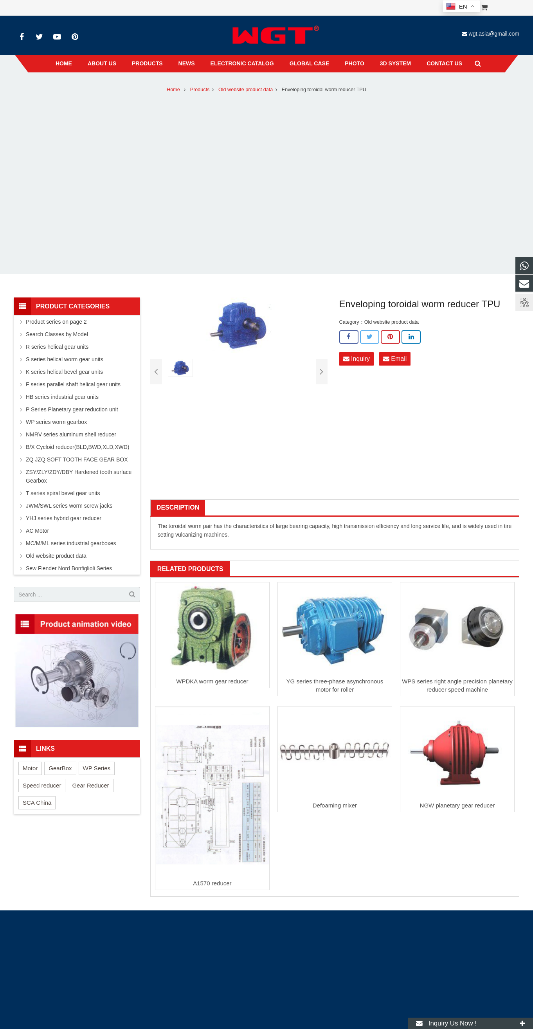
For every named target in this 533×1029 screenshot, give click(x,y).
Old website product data (245, 89)
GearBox (60, 768)
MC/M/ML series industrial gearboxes (71, 543)
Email (395, 358)
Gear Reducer (90, 785)
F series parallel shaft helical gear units (73, 384)
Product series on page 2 (56, 322)
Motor (30, 768)
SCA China (37, 802)
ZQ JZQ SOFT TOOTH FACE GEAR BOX (77, 459)
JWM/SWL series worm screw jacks (69, 506)
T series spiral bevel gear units (63, 493)
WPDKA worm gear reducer (212, 681)
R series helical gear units (57, 347)
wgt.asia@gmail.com (494, 34)
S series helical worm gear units (64, 359)
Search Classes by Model (57, 334)
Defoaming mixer (335, 805)
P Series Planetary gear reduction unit (72, 409)
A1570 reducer (212, 883)
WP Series (97, 768)
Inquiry (356, 358)
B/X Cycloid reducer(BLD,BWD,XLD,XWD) (78, 447)
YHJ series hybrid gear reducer (63, 518)
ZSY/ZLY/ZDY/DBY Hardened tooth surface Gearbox (78, 476)
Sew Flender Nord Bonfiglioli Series (69, 568)
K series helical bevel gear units (64, 372)
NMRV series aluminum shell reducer (71, 434)
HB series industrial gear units (62, 397)
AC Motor (37, 531)
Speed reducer (42, 785)
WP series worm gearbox (56, 422)
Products (200, 89)
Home (173, 89)
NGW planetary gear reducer (457, 805)
